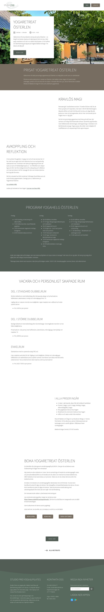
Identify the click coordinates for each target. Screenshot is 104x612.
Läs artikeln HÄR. (11, 184)
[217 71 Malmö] (56, 592)
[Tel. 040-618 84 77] (56, 585)
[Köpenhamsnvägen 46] (56, 590)
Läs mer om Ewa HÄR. (33, 188)
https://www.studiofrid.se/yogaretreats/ (37, 499)
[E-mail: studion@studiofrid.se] (56, 587)
